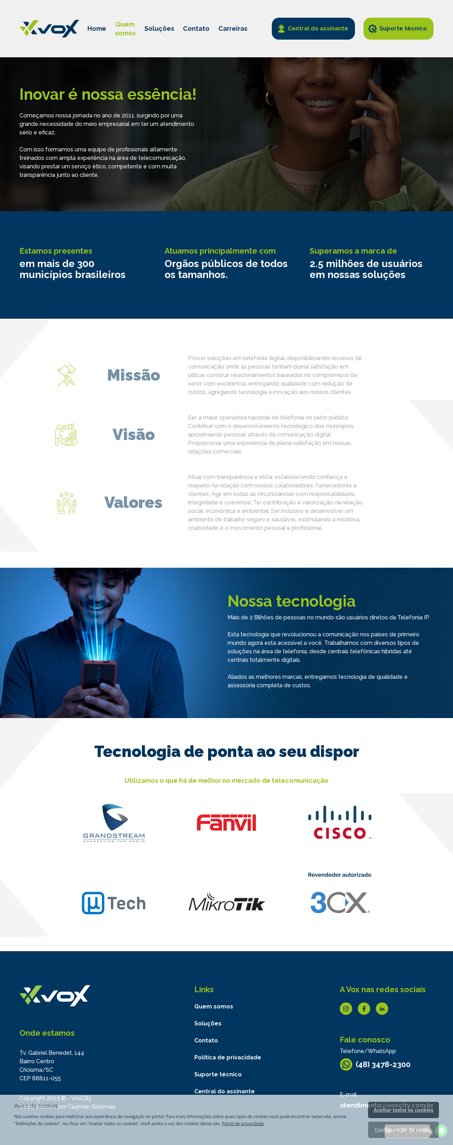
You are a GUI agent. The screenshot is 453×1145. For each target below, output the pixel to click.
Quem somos (213, 1006)
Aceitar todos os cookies (404, 1109)
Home (96, 28)
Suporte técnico (403, 28)
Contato (196, 28)
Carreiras (232, 28)
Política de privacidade (227, 1057)
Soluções (159, 28)
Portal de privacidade (243, 1124)
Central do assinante (318, 28)
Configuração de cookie (403, 1129)
